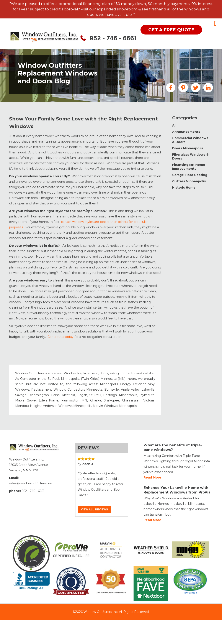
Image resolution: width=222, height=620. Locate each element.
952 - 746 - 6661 (113, 39)
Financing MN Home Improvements (188, 167)
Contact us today (60, 337)
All (174, 125)
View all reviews (94, 509)
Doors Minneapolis (187, 148)
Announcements (186, 132)
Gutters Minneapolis (189, 181)
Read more (152, 477)
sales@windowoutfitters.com (31, 483)
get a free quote (171, 29)
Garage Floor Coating (189, 175)
